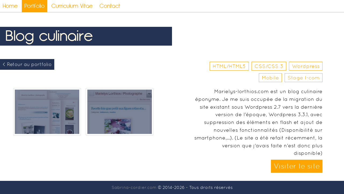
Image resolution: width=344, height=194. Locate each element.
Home (10, 6)
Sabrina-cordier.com (134, 187)
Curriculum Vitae (72, 6)
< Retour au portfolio (27, 64)
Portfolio (34, 6)
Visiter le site (297, 166)
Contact (109, 6)
